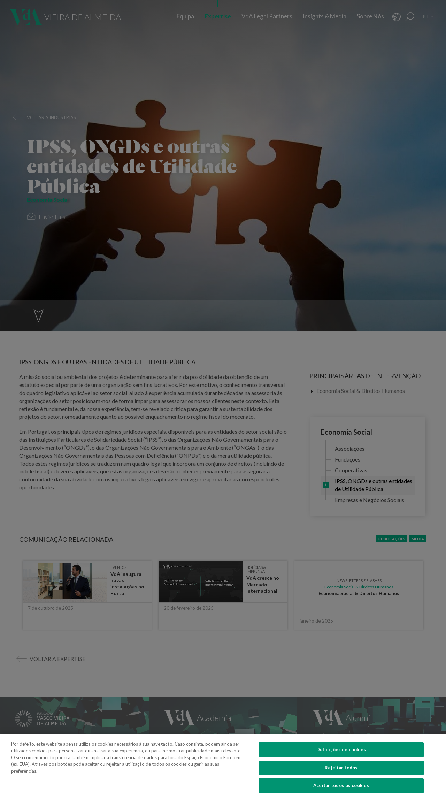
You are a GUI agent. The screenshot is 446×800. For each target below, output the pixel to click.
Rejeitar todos (341, 773)
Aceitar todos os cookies (341, 791)
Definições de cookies (341, 755)
